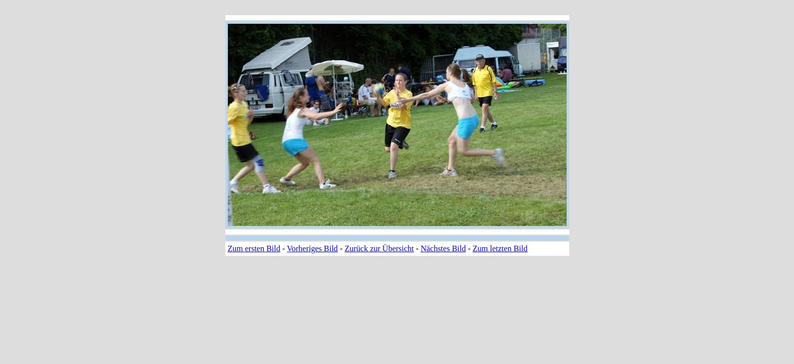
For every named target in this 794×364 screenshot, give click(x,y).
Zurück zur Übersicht (379, 248)
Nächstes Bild (443, 248)
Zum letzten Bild (499, 248)
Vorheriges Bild (312, 248)
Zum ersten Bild (254, 248)
